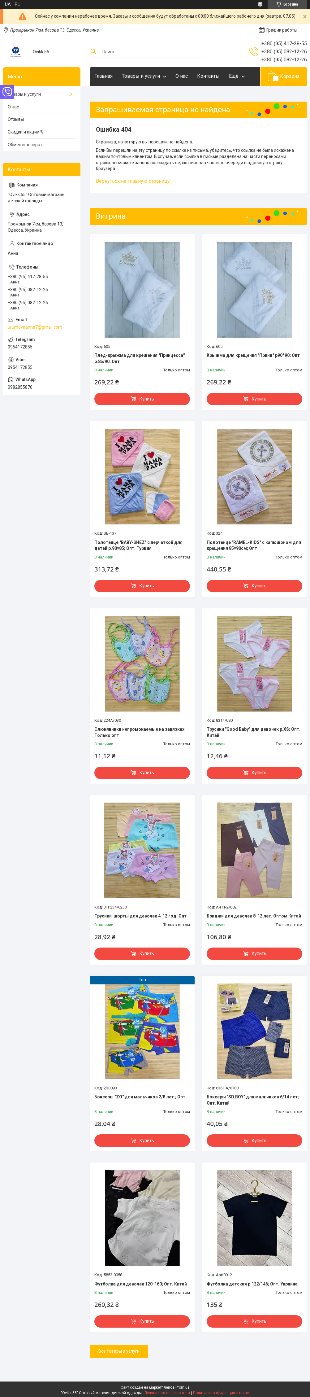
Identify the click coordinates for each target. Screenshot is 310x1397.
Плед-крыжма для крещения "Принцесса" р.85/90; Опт (139, 358)
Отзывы (16, 119)
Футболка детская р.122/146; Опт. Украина (252, 1283)
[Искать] (93, 52)
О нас (181, 76)
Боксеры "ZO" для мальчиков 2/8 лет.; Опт (139, 1096)
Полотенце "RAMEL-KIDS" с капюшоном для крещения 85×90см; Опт (254, 545)
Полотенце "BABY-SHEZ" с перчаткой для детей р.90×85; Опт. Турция (138, 545)
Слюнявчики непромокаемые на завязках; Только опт (140, 732)
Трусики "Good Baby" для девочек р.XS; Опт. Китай (253, 732)
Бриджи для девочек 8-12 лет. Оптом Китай (254, 915)
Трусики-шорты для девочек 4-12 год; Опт (140, 915)
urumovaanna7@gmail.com (35, 327)
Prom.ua (182, 1387)
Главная (103, 76)
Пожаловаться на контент (167, 1393)
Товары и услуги (141, 76)
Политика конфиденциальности (221, 1393)
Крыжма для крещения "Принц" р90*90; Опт (253, 355)
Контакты (208, 76)
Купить (147, 398)
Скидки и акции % (26, 131)
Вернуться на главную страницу (133, 181)
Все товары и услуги (119, 1351)
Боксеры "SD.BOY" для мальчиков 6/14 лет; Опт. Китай (253, 1100)
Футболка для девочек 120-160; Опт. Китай (140, 1283)
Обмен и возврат (25, 144)
